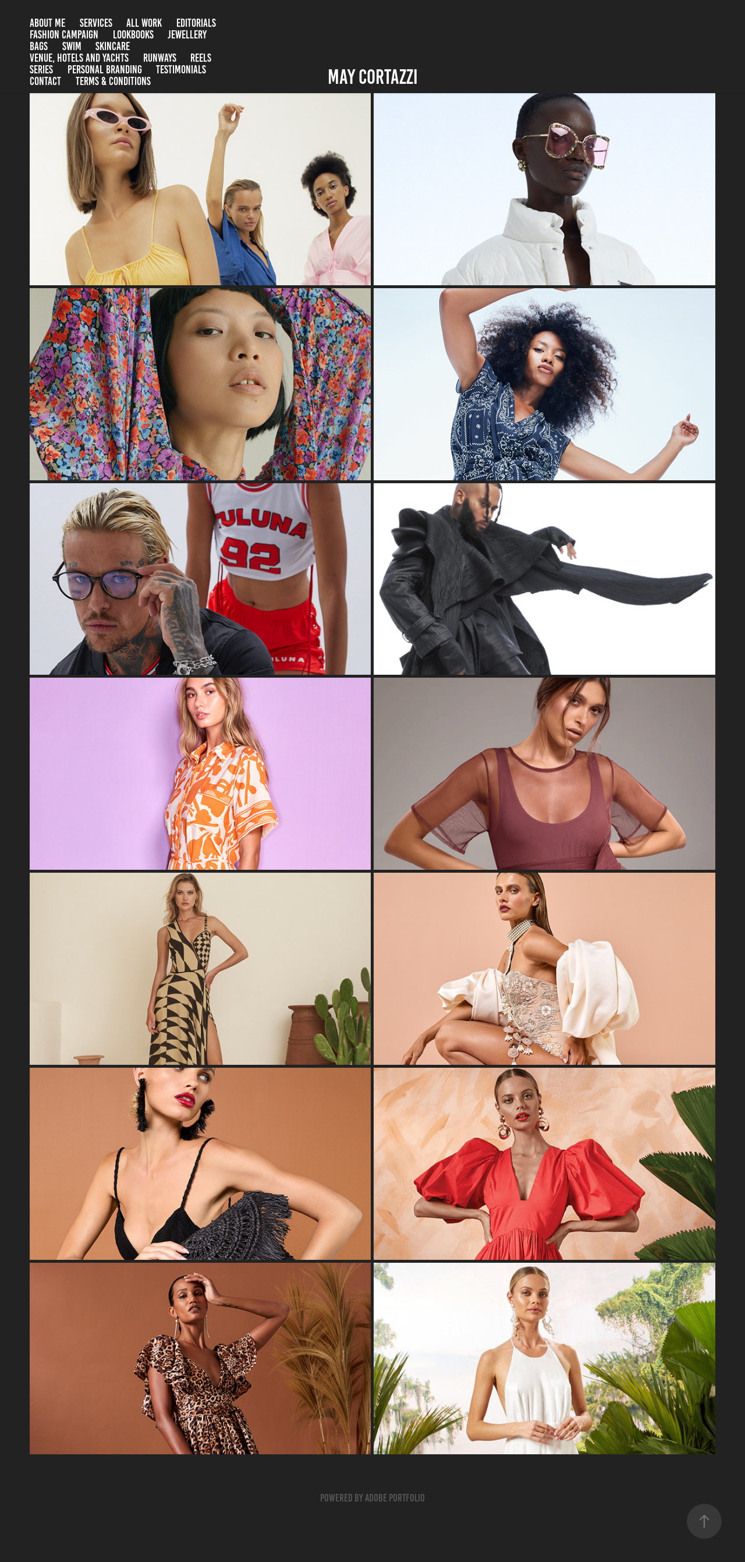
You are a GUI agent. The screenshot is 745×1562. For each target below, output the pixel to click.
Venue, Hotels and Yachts (79, 58)
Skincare (112, 46)
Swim (71, 46)
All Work (144, 23)
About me (47, 23)
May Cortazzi (373, 77)
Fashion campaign (64, 35)
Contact (45, 81)
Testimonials (181, 69)
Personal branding (105, 69)
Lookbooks (133, 35)
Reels (200, 58)
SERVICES (96, 23)
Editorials (196, 23)
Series (41, 69)
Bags (39, 46)
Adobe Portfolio (395, 1498)
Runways (159, 58)
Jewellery (187, 35)
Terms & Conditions (113, 81)
